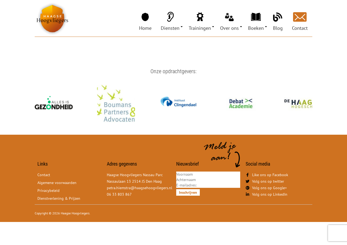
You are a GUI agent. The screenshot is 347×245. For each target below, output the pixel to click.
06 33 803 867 (119, 194)
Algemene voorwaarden (56, 182)
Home (145, 28)
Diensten (170, 28)
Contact (300, 28)
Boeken (256, 28)
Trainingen (200, 28)
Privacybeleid (48, 190)
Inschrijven (188, 192)
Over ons (229, 28)
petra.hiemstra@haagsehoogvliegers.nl (139, 187)
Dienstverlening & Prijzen (58, 198)
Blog (278, 28)
